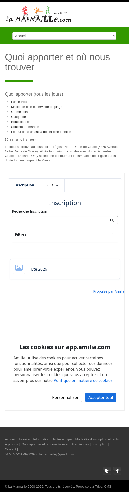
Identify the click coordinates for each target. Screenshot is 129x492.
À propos (11, 444)
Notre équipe (62, 439)
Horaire (24, 439)
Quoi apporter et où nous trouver (45, 444)
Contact (10, 449)
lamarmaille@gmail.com (57, 454)
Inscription (99, 444)
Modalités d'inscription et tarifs (97, 439)
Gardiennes (80, 444)
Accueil (10, 439)
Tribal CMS (103, 486)
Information (41, 439)
